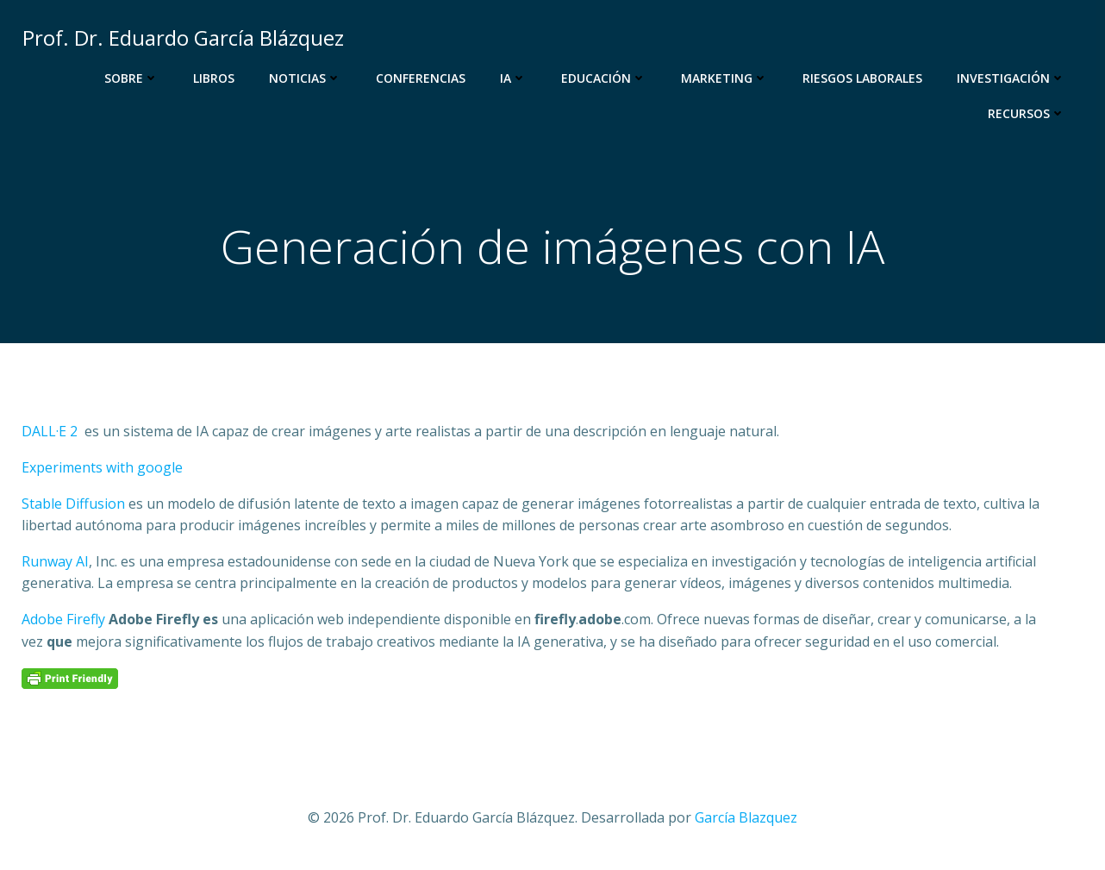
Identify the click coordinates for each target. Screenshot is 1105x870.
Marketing (725, 78)
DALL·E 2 (50, 432)
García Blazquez (746, 818)
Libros (214, 78)
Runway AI (55, 562)
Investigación (1012, 78)
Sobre (132, 78)
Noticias (306, 78)
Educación (604, 78)
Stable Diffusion (73, 504)
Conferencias (421, 78)
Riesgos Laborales (863, 78)
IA (514, 78)
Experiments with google (102, 469)
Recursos (1027, 113)
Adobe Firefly (65, 620)
